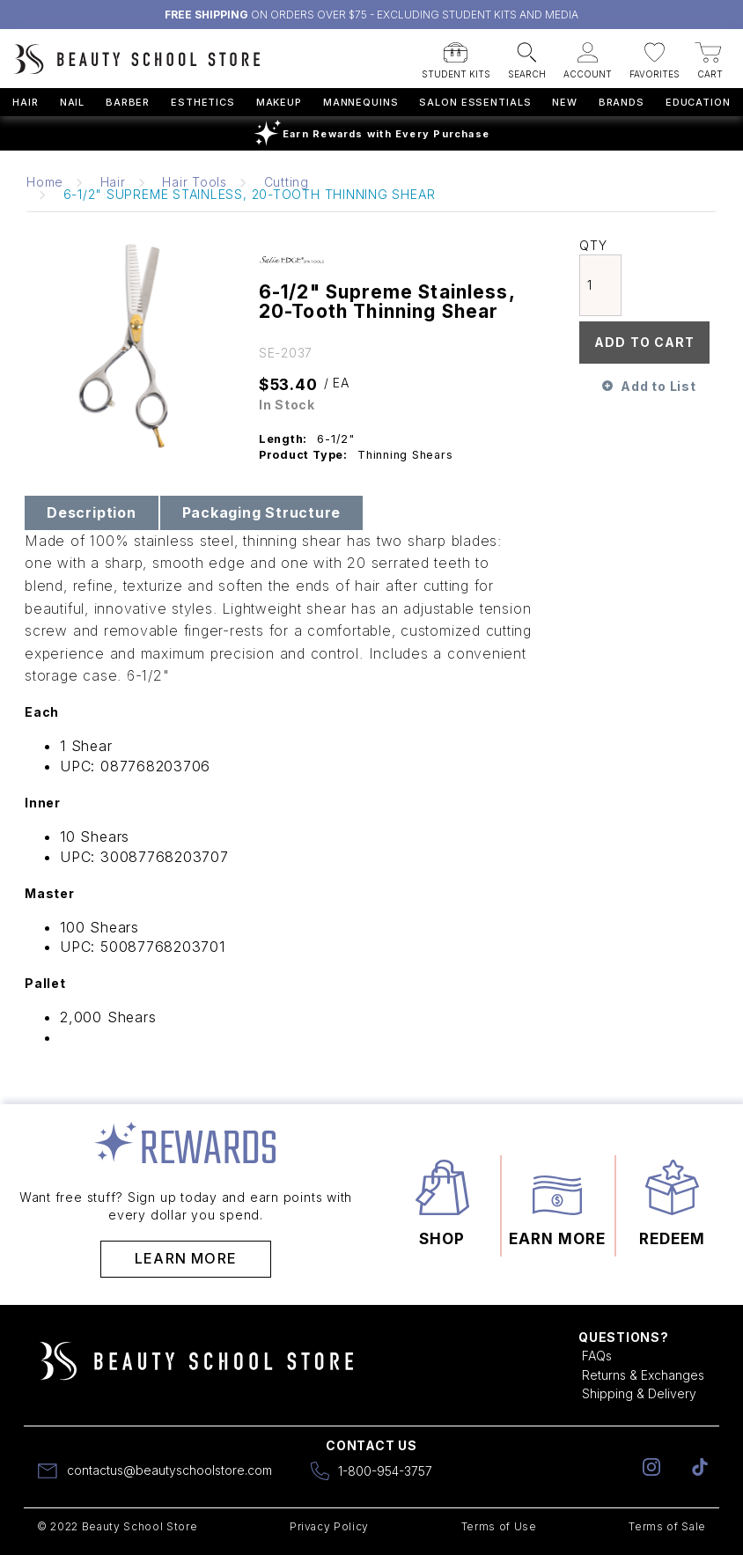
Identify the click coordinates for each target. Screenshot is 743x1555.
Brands (621, 102)
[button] (456, 55)
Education (698, 102)
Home (44, 181)
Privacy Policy (329, 1526)
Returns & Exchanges (643, 1374)
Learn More (186, 1258)
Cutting (286, 181)
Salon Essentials (475, 102)
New (564, 102)
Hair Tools (194, 181)
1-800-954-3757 (385, 1470)
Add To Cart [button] (644, 342)
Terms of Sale (667, 1526)
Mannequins (361, 102)
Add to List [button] (658, 386)
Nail (72, 102)
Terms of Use (499, 1526)
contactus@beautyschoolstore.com (169, 1470)
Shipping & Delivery (639, 1393)
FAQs (597, 1355)
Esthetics (203, 102)
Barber (128, 102)
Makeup (279, 102)
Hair (25, 102)
